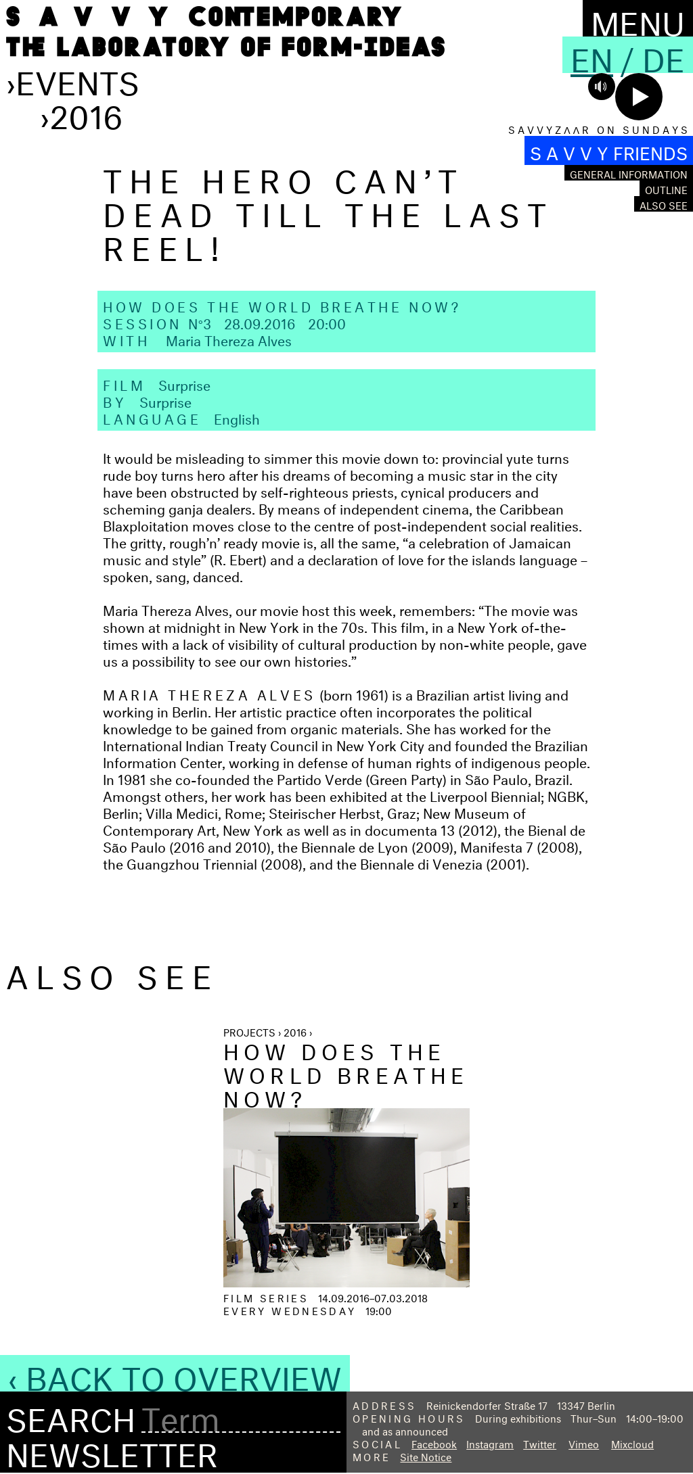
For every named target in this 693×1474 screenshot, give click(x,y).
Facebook (434, 1442)
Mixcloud (632, 1442)
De (663, 54)
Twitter (539, 1442)
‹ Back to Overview (175, 1373)
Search (70, 1415)
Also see (664, 204)
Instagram (490, 1442)
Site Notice (425, 1455)
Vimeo (583, 1442)
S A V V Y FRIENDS (609, 150)
